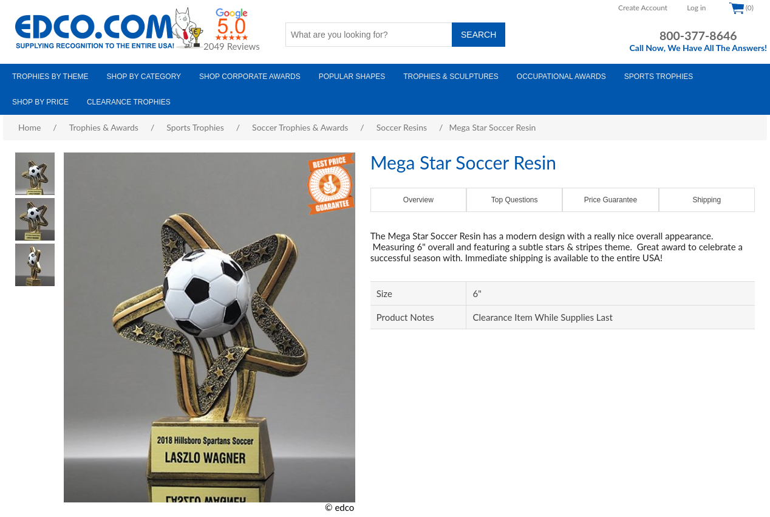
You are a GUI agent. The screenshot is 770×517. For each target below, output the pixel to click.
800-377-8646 (698, 36)
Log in (696, 7)
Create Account (642, 7)
